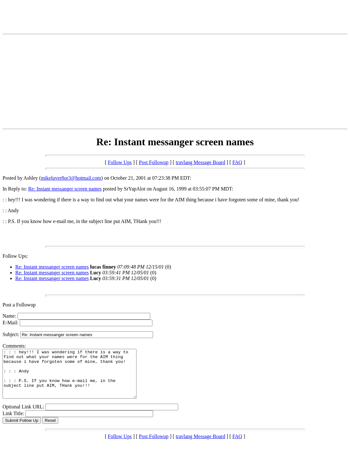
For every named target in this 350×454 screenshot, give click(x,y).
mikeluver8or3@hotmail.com (71, 178)
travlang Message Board (200, 162)
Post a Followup (19, 304)
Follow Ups (120, 162)
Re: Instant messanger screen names (65, 188)
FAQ (237, 162)
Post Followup (154, 162)
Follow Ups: (15, 256)
